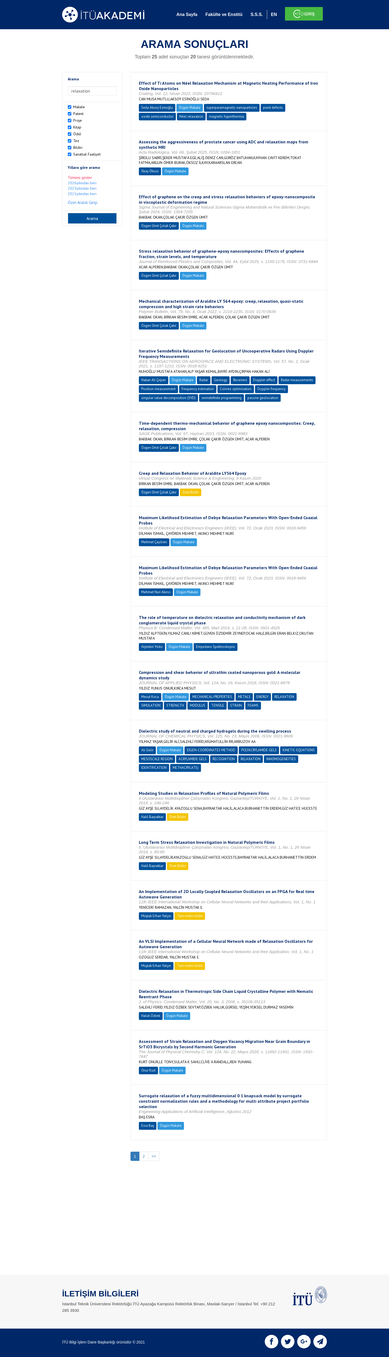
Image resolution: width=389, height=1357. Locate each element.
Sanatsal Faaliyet (86, 154)
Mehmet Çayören (154, 542)
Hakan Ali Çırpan (153, 380)
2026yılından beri (82, 182)
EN (274, 14)
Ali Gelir (147, 750)
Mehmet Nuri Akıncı (155, 592)
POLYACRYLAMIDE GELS (259, 750)
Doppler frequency (271, 389)
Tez (76, 140)
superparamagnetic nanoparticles (231, 107)
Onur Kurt (148, 1070)
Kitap (77, 127)
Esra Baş (147, 1125)
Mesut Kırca (150, 696)
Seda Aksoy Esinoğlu (157, 107)
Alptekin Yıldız (152, 646)
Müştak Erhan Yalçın (156, 916)
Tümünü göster (80, 177)
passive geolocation (262, 398)
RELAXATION (284, 696)
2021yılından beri (82, 193)
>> (154, 1156)
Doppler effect (264, 380)
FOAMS (253, 705)
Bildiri (77, 147)
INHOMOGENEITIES (281, 759)
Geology (220, 380)
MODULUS (197, 705)
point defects (273, 107)
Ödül (77, 133)
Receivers (240, 380)
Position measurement (158, 389)
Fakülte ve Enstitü (223, 14)
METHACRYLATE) (186, 767)
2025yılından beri (82, 188)
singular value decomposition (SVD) (168, 398)
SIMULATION (150, 705)
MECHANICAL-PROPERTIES (212, 696)
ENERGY (262, 696)
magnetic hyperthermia (226, 116)
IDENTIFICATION (154, 767)
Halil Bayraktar (152, 817)
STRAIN (236, 705)
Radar (203, 380)
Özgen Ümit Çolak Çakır (158, 225)
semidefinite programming (222, 398)
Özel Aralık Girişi (82, 202)
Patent (78, 113)
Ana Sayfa (186, 14)
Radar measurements (297, 380)
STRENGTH (175, 705)
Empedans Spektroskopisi (215, 646)
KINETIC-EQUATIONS (299, 750)
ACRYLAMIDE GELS (193, 759)
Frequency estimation (198, 389)
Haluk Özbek (150, 1015)
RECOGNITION (224, 759)
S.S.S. (256, 14)
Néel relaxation (191, 116)
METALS (244, 696)
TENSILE (217, 705)
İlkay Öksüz (150, 171)
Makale (79, 106)
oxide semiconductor (157, 116)
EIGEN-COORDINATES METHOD (211, 750)
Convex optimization (235, 389)
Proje (77, 120)
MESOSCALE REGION (157, 759)
